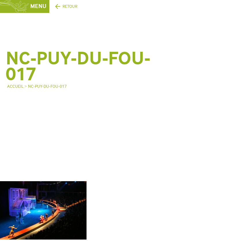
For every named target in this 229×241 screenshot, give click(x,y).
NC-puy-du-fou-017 (47, 86)
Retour (70, 6)
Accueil (15, 86)
